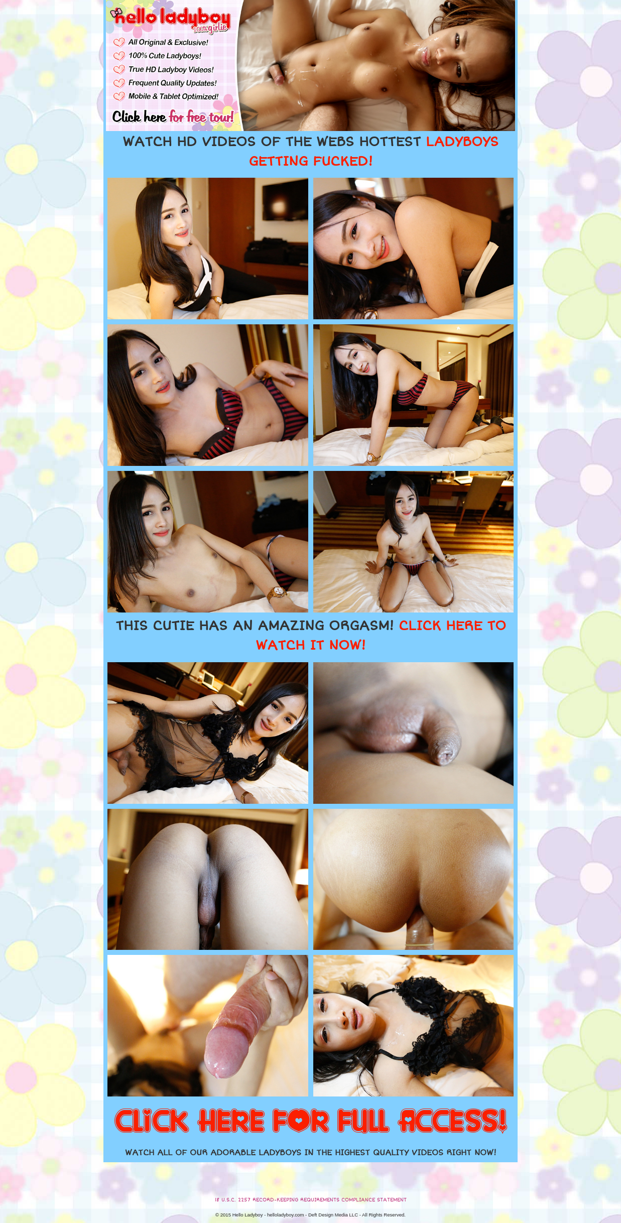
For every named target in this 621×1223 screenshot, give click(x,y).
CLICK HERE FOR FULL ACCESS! (310, 1122)
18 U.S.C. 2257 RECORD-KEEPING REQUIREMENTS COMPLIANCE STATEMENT (311, 1200)
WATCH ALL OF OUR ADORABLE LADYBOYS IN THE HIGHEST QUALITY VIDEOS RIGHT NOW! (310, 1153)
